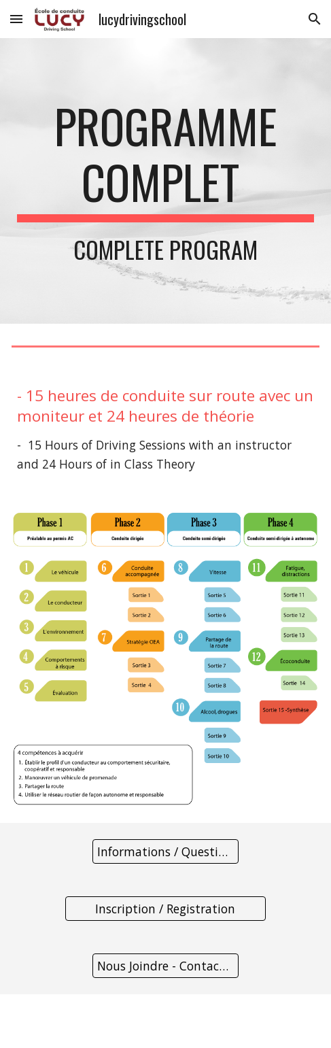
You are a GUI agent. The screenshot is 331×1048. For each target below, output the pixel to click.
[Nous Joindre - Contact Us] (165, 966)
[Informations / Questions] (165, 851)
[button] (16, 18)
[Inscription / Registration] (165, 909)
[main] (165, 180)
